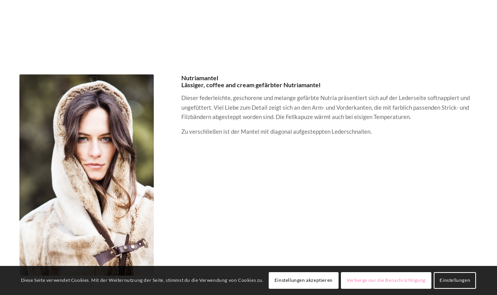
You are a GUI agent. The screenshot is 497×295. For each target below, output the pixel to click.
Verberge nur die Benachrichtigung (386, 280)
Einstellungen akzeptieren (304, 280)
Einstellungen (455, 280)
